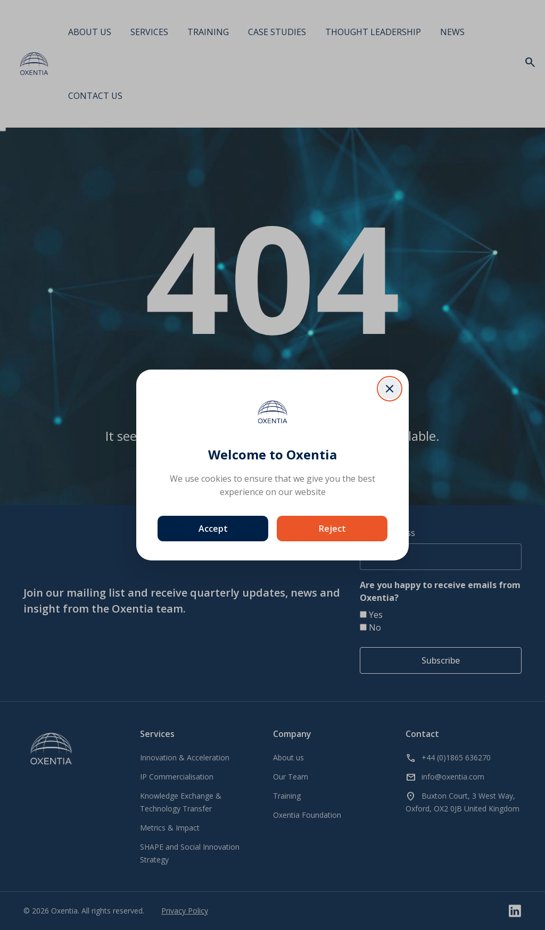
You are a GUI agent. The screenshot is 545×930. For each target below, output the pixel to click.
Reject (332, 528)
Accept (213, 528)
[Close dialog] (389, 388)
